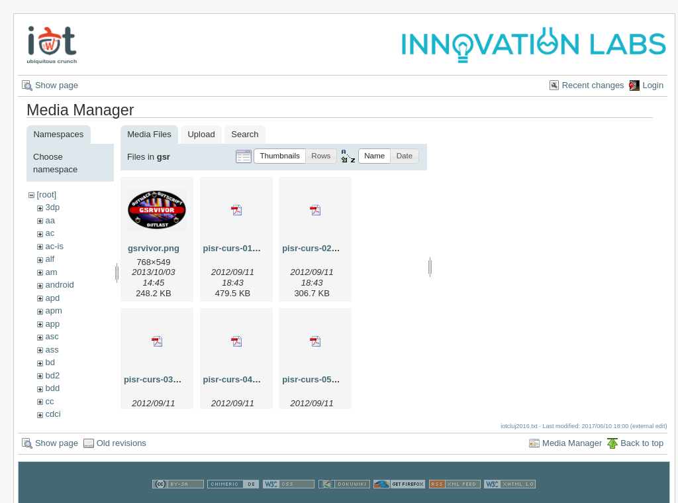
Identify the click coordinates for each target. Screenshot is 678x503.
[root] (46, 194)
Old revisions (121, 443)
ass (51, 350)
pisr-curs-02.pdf (314, 248)
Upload (201, 134)
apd (52, 298)
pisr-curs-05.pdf (314, 379)
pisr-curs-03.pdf (156, 379)
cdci (52, 414)
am (51, 272)
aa (49, 220)
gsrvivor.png (153, 248)
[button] (280, 156)
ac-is (54, 246)
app (52, 324)
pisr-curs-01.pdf (235, 248)
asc (51, 336)
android (59, 285)
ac (49, 233)
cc (49, 401)
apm (53, 310)
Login (652, 85)
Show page (56, 85)
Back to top (641, 443)
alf (49, 259)
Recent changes (593, 85)
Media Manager (572, 443)
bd (49, 362)
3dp (52, 207)
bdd (52, 388)
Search (244, 134)
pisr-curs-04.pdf (235, 379)
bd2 (52, 375)
